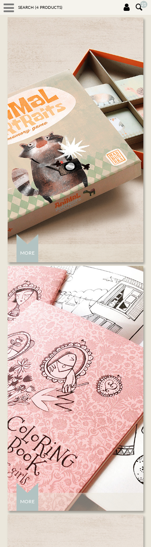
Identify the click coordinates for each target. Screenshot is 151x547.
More (27, 253)
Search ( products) (40, 7)
